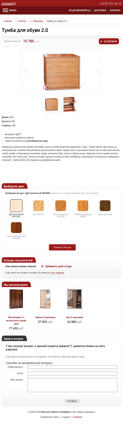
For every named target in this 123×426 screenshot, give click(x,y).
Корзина (115, 10)
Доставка (100, 10)
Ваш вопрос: (17, 379)
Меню (9, 10)
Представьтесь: (16, 367)
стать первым (57, 272)
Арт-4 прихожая (74, 317)
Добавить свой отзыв (58, 266)
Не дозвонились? (80, 10)
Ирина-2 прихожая (45, 317)
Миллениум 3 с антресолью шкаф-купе (16, 320)
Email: (20, 373)
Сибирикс (77, 417)
